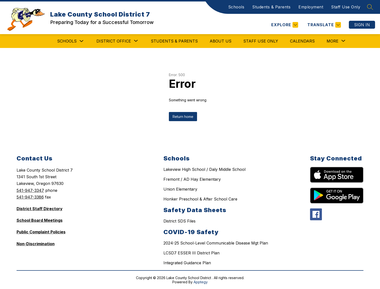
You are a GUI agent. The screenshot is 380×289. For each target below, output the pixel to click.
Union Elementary (180, 189)
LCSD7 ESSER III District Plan (191, 252)
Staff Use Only (345, 6)
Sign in (362, 24)
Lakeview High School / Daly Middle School (204, 169)
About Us (220, 41)
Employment (310, 6)
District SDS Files (179, 221)
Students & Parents (271, 6)
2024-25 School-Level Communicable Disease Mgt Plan (215, 243)
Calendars (302, 41)
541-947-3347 (30, 190)
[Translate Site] (323, 25)
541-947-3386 (30, 197)
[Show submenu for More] (332, 41)
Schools (236, 6)
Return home (183, 116)
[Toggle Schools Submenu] (82, 41)
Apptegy (201, 282)
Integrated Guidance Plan (187, 262)
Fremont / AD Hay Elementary (192, 179)
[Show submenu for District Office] (113, 41)
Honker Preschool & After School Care (200, 199)
